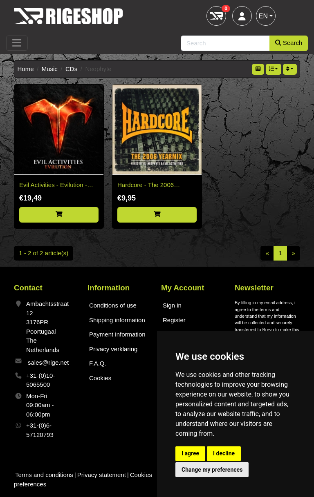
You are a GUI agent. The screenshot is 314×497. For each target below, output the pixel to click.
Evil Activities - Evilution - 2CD (53, 185)
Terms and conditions (44, 474)
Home (26, 68)
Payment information (117, 334)
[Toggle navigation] (17, 43)
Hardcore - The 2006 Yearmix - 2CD (145, 185)
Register (174, 319)
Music (50, 68)
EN (263, 16)
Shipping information (117, 319)
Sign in (172, 305)
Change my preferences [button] (212, 469)
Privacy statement (101, 474)
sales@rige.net (48, 362)
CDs (71, 68)
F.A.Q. (97, 363)
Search (289, 42)
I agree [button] (190, 453)
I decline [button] (224, 453)
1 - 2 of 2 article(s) (43, 253)
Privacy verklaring (113, 348)
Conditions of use (113, 305)
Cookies (100, 377)
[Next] (293, 253)
